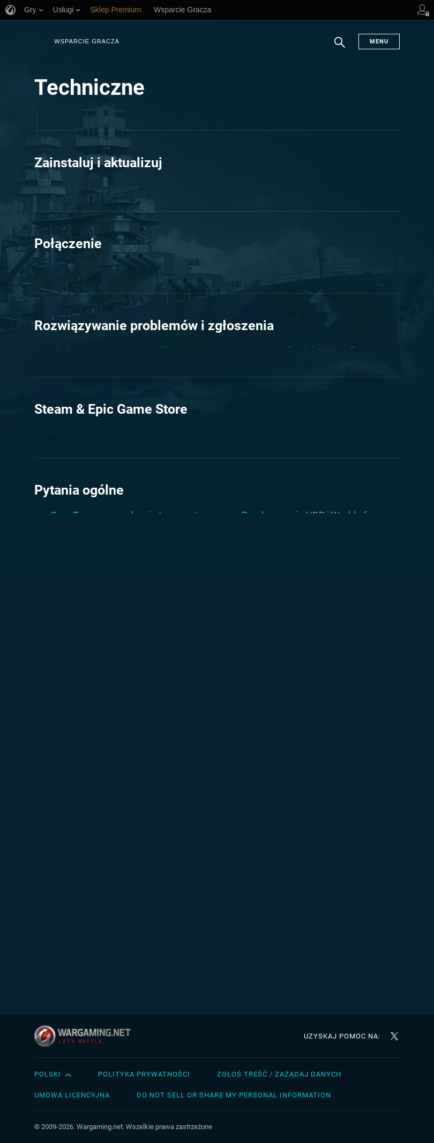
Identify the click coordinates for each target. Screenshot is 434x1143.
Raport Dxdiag (80, 940)
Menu (379, 41)
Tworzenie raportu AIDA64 (298, 824)
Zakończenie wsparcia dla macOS (313, 492)
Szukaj (340, 48)
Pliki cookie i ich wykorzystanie (306, 296)
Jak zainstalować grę (95, 187)
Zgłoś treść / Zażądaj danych (279, 1074)
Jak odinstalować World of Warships (127, 877)
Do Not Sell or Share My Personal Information (234, 1095)
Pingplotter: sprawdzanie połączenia (127, 334)
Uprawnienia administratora (301, 849)
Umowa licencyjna (72, 1095)
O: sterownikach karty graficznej (309, 429)
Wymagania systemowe (293, 873)
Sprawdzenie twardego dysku (305, 799)
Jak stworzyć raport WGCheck (114, 506)
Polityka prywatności (144, 1074)
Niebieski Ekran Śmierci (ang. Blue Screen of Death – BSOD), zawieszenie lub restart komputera (124, 544)
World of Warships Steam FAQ (305, 653)
